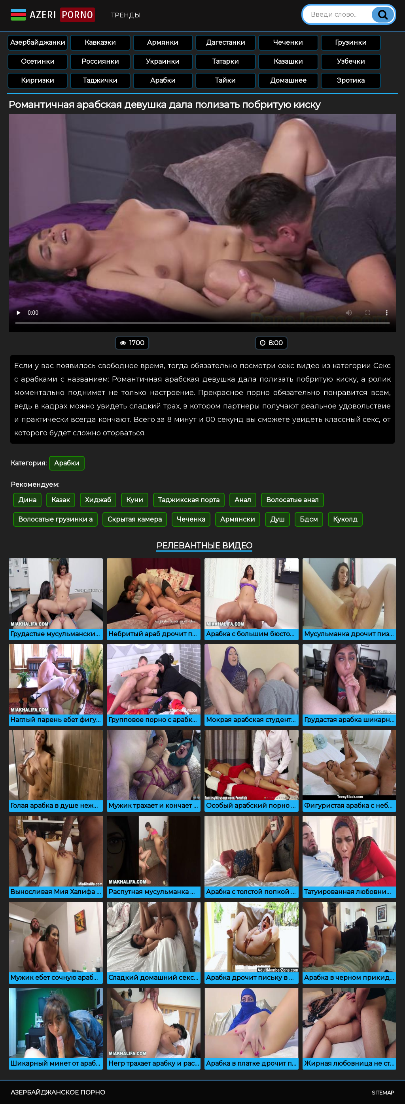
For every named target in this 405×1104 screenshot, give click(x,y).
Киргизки (37, 80)
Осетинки (38, 61)
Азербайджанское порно (58, 1092)
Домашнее (288, 80)
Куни (134, 500)
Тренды (126, 15)
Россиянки (100, 61)
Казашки (288, 61)
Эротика (351, 80)
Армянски (237, 519)
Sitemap (383, 1092)
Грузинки (351, 42)
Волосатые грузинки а (55, 519)
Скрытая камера (135, 519)
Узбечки (351, 61)
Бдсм (309, 519)
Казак (60, 500)
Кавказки (100, 42)
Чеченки (288, 42)
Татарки (225, 61)
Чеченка (191, 519)
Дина (27, 500)
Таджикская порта (189, 500)
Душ (277, 519)
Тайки (225, 80)
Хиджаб (98, 500)
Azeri (52, 15)
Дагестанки (225, 42)
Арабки (163, 80)
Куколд (345, 519)
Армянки (162, 42)
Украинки (163, 61)
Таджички (100, 80)
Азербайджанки (37, 42)
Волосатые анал (292, 500)
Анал (243, 500)
